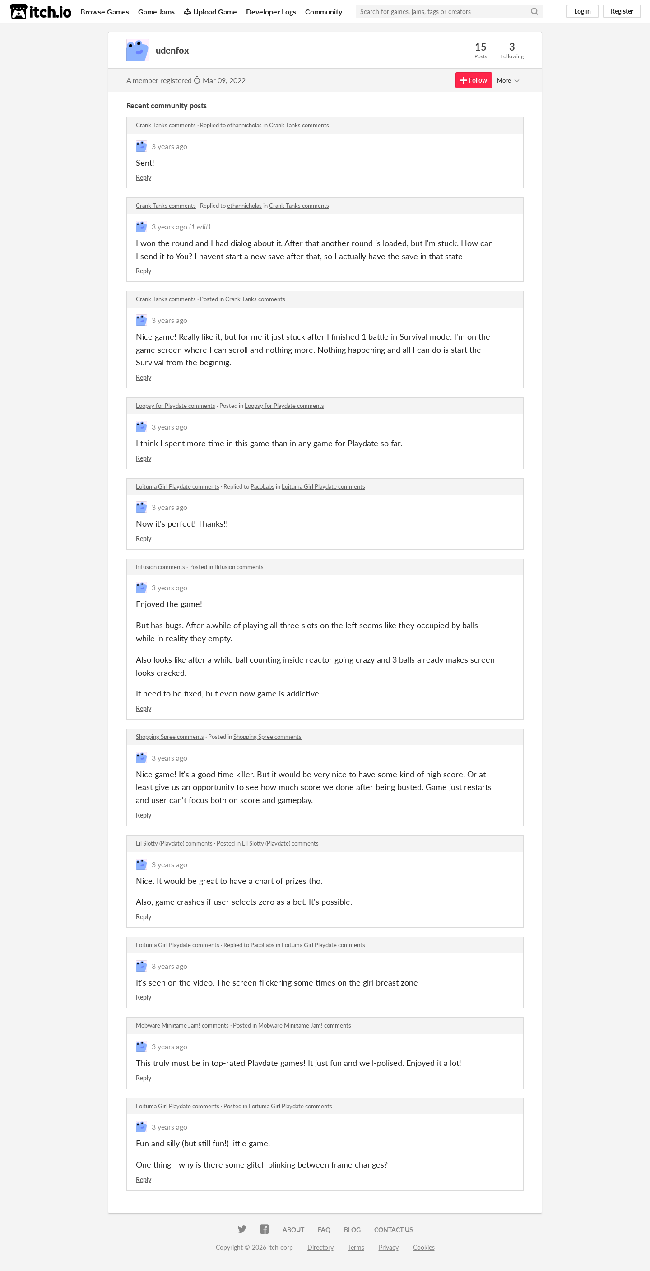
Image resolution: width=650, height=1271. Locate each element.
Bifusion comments (160, 566)
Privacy (389, 1247)
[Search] (534, 11)
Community (323, 11)
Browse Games (104, 11)
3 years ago (169, 146)
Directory (320, 1247)
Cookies (424, 1247)
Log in (582, 11)
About (293, 1230)
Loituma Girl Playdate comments (177, 486)
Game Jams (156, 11)
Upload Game (210, 11)
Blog (352, 1230)
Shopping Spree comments (170, 736)
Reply (143, 177)
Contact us (393, 1230)
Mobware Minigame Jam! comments (182, 1025)
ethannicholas (244, 125)
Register (622, 11)
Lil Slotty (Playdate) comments (174, 843)
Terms (356, 1247)
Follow (473, 80)
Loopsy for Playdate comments (175, 405)
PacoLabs (262, 486)
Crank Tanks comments (166, 125)
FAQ (324, 1230)
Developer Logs (271, 11)
